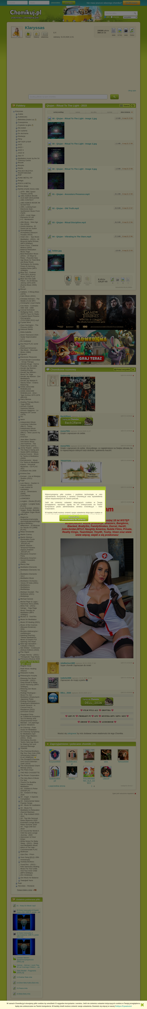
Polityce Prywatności (123, 1006)
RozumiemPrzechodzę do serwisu (73, 518)
